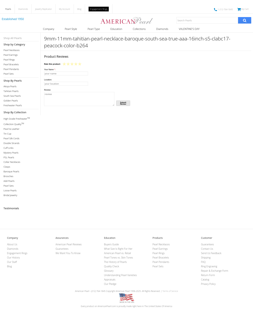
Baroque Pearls (11, 171)
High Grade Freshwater (17, 118)
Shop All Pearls (13, 38)
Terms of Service (170, 291)
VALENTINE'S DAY (189, 29)
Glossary (108, 270)
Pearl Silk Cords (11, 138)
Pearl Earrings (11, 54)
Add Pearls (9, 181)
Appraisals (109, 279)
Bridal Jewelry (10, 195)
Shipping (205, 257)
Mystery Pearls (11, 152)
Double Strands (12, 143)
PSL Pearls (9, 157)
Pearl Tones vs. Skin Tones (118, 257)
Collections (139, 29)
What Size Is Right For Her (118, 248)
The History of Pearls (115, 262)
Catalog (205, 279)
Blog (79, 9)
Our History (13, 257)
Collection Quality (14, 124)
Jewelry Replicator (43, 9)
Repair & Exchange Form (214, 270)
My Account (64, 9)
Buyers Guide (111, 244)
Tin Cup (7, 133)
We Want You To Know (68, 253)
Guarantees (62, 248)
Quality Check (111, 266)
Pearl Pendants (11, 69)
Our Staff (12, 262)
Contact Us (207, 248)
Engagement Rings (98, 9)
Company (48, 29)
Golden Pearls (11, 100)
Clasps (7, 166)
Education (116, 29)
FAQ (203, 262)
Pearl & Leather (12, 128)
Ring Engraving (209, 266)
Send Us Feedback (211, 253)
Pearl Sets (9, 73)
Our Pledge (110, 284)
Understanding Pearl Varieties (120, 275)
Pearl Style (71, 29)
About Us (12, 244)
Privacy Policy (208, 284)
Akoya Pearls (10, 86)
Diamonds (23, 9)
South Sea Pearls (12, 95)
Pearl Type (93, 29)
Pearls (8, 9)
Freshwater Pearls (13, 105)
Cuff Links (9, 147)
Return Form (208, 275)
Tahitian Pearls (11, 91)
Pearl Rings (9, 59)
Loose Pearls (10, 190)
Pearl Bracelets (11, 64)
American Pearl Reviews (69, 244)
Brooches (8, 176)
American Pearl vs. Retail (117, 253)
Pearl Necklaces (12, 50)
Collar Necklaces (12, 162)
